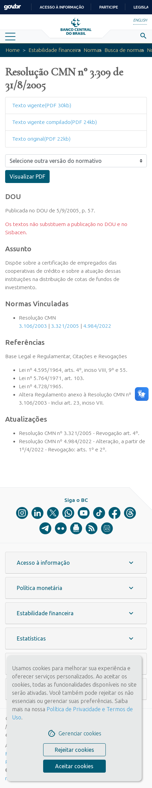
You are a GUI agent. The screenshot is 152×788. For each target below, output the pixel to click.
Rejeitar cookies (74, 750)
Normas (93, 50)
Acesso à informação (62, 7)
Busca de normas (124, 50)
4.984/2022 (97, 326)
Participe (108, 7)
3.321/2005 (65, 326)
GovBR (12, 7)
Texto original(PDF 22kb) (41, 139)
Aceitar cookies (74, 766)
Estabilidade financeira (54, 50)
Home (12, 50)
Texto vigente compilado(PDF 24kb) (54, 122)
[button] (76, 562)
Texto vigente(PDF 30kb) (41, 105)
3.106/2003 (33, 326)
